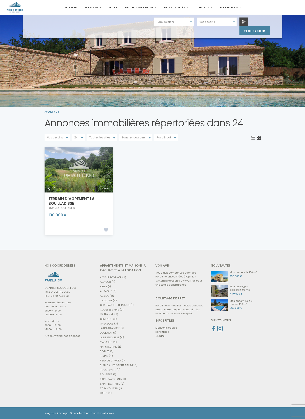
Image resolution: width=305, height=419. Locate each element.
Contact (203, 7)
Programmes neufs (139, 7)
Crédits (160, 336)
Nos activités (174, 7)
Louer (113, 7)
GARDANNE (107, 314)
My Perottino (230, 7)
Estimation (92, 7)
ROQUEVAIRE (108, 370)
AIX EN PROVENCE (111, 277)
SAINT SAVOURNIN (111, 379)
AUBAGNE (106, 291)
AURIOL (104, 295)
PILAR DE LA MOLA (110, 360)
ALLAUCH (105, 282)
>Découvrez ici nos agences (62, 336)
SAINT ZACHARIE (110, 383)
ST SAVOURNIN (109, 388)
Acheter (70, 7)
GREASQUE (106, 323)
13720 (51, 208)
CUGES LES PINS (109, 309)
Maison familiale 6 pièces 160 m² (241, 302)
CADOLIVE (106, 300)
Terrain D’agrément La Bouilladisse (71, 201)
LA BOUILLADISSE (66, 208)
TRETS (103, 393)
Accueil (49, 111)
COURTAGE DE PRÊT (170, 298)
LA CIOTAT (106, 333)
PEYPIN (104, 356)
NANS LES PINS (108, 346)
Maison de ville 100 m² (243, 272)
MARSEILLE (106, 342)
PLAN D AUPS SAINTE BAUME (117, 365)
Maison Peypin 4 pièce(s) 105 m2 (240, 287)
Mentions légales (166, 327)
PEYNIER (105, 351)
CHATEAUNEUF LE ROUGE (115, 305)
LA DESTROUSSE (109, 337)
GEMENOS (106, 319)
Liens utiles (162, 331)
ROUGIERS (106, 374)
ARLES (103, 286)
